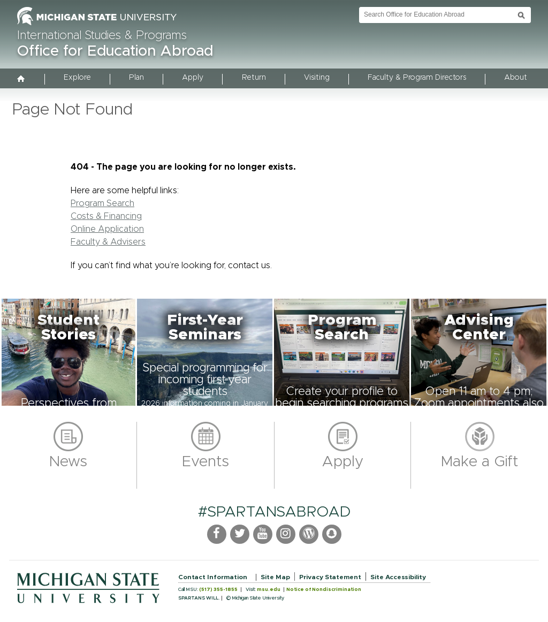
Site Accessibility (398, 577)
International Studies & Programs (102, 36)
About (515, 77)
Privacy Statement (330, 577)
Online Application (107, 229)
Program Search (102, 203)
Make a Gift (480, 461)
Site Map (275, 577)
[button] (68, 352)
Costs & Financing (106, 216)
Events (205, 461)
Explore (77, 77)
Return (254, 77)
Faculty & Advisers (108, 242)
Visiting (317, 77)
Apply (192, 77)
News (68, 461)
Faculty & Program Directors (417, 77)
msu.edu (268, 589)
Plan (136, 77)
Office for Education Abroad (115, 51)
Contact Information (212, 577)
